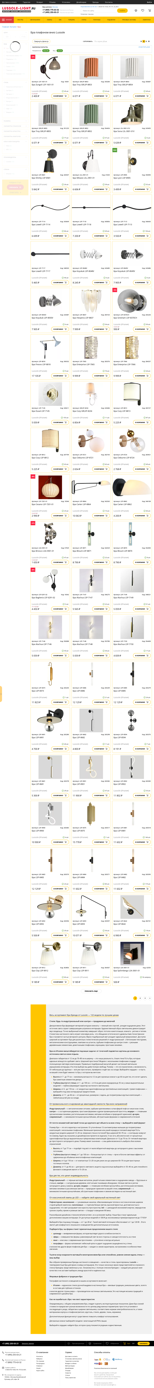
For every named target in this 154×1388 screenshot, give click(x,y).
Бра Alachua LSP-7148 (83, 644)
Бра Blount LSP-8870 (123, 551)
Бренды (96, 2)
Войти (149, 2)
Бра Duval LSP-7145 (41, 411)
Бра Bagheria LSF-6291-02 (43, 597)
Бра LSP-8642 (120, 924)
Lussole (10, 162)
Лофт (9, 109)
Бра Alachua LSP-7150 (123, 644)
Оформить (144, 1343)
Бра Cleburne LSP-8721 (83, 457)
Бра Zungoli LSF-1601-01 (43, 84)
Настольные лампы (14, 55)
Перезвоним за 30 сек (89, 7)
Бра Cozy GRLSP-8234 (82, 411)
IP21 (9, 149)
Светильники (12, 63)
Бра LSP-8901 (79, 784)
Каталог (7, 20)
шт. (127, 1343)
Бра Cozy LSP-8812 (40, 457)
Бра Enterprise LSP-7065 (84, 364)
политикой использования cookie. (106, 1379)
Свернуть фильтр (41, 41)
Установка (66, 2)
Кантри (9, 101)
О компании (42, 1352)
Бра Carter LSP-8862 (123, 504)
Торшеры (11, 70)
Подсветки (11, 59)
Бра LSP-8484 (79, 877)
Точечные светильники (15, 74)
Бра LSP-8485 (120, 690)
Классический (12, 105)
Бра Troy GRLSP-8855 (41, 131)
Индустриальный (12, 98)
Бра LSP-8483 (38, 877)
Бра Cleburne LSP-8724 (124, 457)
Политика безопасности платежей (105, 1368)
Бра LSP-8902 (120, 784)
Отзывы (52, 2)
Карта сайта (40, 1370)
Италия (10, 174)
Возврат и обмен (70, 1363)
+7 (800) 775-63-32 (57, 10)
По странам (40, 1361)
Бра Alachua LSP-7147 (83, 597)
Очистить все (144, 47)
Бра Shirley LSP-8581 (41, 178)
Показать (15, 187)
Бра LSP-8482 (120, 877)
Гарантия (26, 2)
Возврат (40, 2)
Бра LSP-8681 (38, 784)
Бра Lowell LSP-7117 (41, 271)
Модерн (10, 112)
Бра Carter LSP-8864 (82, 504)
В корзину (60, 96)
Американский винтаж (14, 87)
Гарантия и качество (72, 1361)
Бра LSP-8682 (79, 737)
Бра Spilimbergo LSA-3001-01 (127, 970)
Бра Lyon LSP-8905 (122, 178)
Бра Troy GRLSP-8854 (123, 84)
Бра (60, 51)
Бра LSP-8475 (79, 830)
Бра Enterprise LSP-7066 (124, 364)
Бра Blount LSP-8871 (82, 551)
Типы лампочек (70, 1378)
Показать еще (91, 991)
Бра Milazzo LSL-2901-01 (84, 178)
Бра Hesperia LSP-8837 (83, 317)
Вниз (46, 51)
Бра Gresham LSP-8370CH (125, 317)
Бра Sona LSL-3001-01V (124, 131)
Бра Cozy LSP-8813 (122, 411)
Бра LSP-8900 (38, 830)
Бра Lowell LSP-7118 (82, 224)
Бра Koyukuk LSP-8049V (124, 271)
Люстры (10, 52)
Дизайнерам (81, 2)
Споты (10, 66)
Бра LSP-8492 (38, 924)
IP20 (9, 146)
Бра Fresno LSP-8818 (41, 364)
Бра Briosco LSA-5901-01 (43, 551)
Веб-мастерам (70, 1366)
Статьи (67, 1375)
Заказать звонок (28, 1343)
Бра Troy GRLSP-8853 (82, 84)
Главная (5, 27)
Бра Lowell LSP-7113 (123, 224)
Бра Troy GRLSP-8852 (82, 131)
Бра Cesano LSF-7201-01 (43, 504)
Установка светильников (73, 1359)
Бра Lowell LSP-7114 (41, 224)
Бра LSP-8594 (120, 737)
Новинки (39, 1366)
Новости (68, 1373)
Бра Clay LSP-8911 (81, 970)
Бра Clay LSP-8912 (40, 970)
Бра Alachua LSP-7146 (42, 644)
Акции (38, 1368)
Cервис (68, 1352)
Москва (55, 7)
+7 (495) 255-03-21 (58, 12)
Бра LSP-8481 (120, 830)
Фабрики (39, 1359)
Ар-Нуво (9, 90)
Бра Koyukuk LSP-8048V (83, 271)
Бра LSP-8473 (38, 690)
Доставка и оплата (9, 2)
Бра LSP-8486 (79, 690)
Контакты (109, 2)
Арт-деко (10, 94)
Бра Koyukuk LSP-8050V (42, 317)
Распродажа (40, 1363)
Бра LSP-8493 (79, 924)
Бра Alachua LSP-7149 (123, 597)
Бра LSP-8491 (38, 737)
